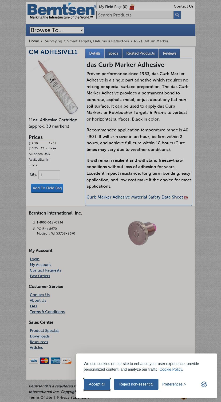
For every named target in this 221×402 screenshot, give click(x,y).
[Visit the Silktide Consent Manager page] (204, 384)
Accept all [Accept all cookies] (97, 384)
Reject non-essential (136, 384)
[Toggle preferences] (174, 384)
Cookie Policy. (171, 369)
